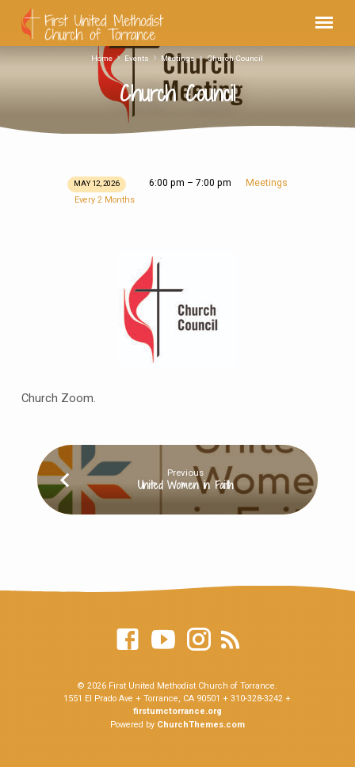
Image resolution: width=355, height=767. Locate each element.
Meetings (178, 58)
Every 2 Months (104, 200)
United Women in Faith (185, 485)
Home (102, 58)
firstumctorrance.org (177, 711)
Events (136, 58)
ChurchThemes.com (201, 725)
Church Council (235, 58)
